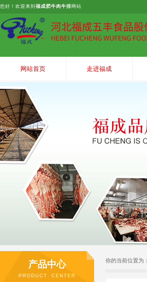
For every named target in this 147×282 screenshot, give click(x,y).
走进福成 (99, 68)
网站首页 (32, 68)
